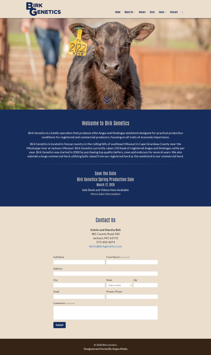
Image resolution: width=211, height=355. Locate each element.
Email (56, 291)
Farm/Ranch (118, 257)
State (109, 279)
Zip (135, 279)
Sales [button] (162, 12)
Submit (59, 324)
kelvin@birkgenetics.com (105, 246)
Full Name (58, 257)
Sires (152, 12)
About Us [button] (130, 12)
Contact (174, 12)
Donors (142, 12)
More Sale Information (105, 194)
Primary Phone (114, 291)
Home (117, 12)
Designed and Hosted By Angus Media (105, 348)
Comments (64, 303)
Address (57, 268)
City (55, 279)
